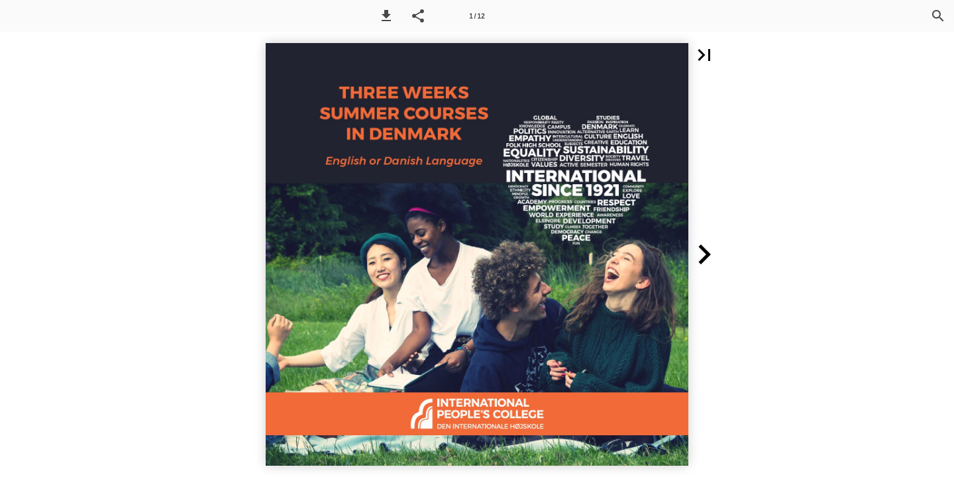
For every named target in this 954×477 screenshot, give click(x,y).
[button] (386, 16)
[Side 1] (477, 16)
